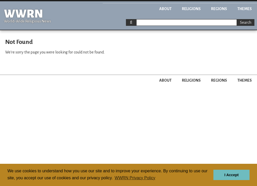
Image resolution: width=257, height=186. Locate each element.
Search (245, 22)
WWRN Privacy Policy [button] (135, 178)
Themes (244, 9)
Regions (219, 9)
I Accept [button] (231, 175)
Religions (191, 9)
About (165, 9)
